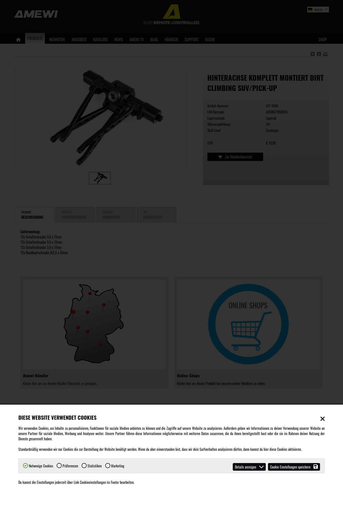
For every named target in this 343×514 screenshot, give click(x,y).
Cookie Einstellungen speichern (294, 467)
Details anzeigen (249, 467)
